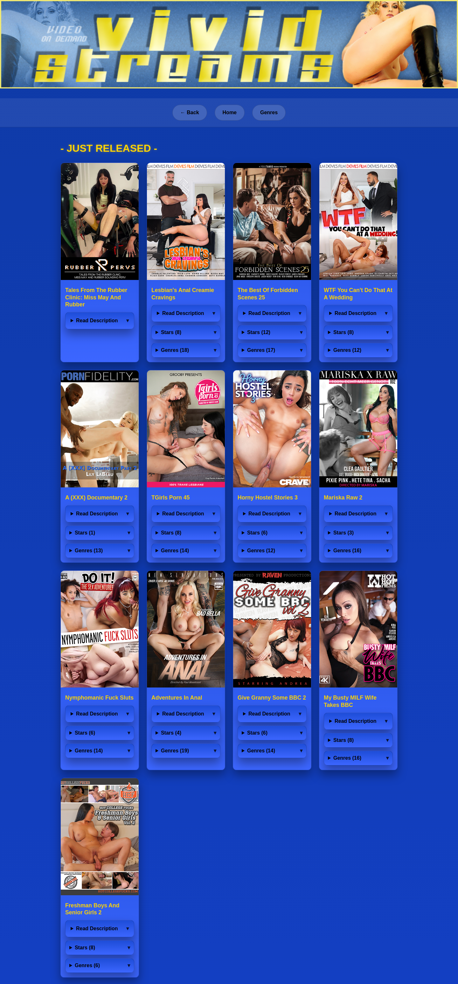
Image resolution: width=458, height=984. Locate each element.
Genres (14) (175, 550)
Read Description (97, 320)
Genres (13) (89, 550)
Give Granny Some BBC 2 (272, 697)
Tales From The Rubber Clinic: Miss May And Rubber (96, 297)
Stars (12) (258, 332)
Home (230, 112)
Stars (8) (171, 332)
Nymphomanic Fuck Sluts (99, 697)
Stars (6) (257, 532)
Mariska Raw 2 (343, 497)
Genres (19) (175, 750)
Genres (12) (347, 350)
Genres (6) (87, 965)
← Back (189, 112)
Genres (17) (261, 350)
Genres (269, 112)
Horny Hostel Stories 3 (268, 497)
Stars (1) (85, 532)
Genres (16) (347, 550)
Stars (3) (343, 532)
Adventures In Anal (176, 697)
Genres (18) (175, 350)
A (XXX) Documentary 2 (96, 497)
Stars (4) (171, 733)
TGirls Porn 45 (170, 497)
